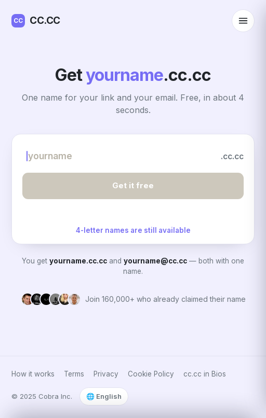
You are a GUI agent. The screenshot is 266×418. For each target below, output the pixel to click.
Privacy (106, 374)
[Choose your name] (118, 156)
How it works (33, 374)
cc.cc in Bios (204, 374)
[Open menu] (243, 20)
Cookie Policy (151, 374)
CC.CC (35, 20)
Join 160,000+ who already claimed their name (165, 299)
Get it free (133, 185)
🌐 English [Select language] (104, 396)
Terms (74, 374)
